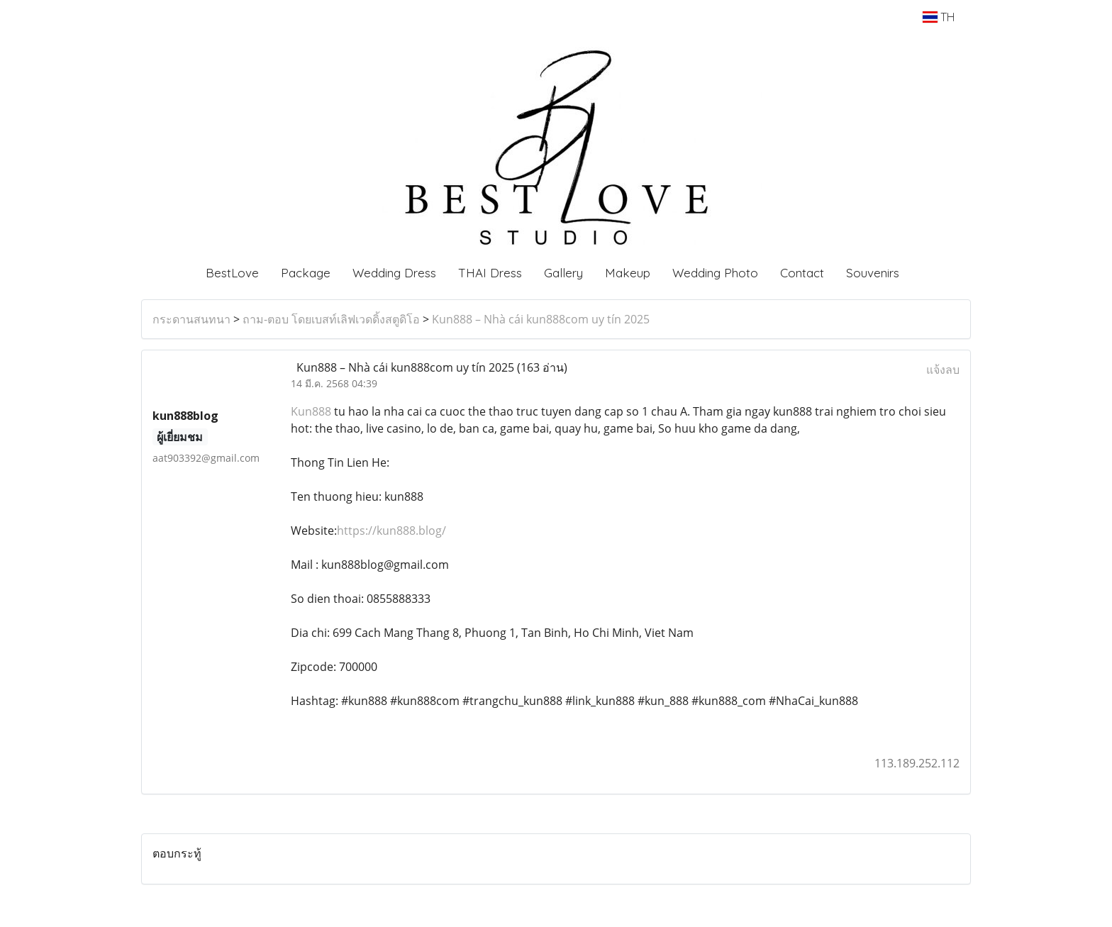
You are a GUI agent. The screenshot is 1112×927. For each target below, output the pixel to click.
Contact (802, 272)
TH (939, 17)
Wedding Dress (394, 272)
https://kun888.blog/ (391, 530)
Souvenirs (872, 272)
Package (305, 272)
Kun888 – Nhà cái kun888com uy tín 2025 (541, 319)
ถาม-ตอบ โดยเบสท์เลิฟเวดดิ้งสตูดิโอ (331, 319)
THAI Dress (490, 272)
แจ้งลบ (943, 369)
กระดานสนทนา (191, 319)
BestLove (232, 272)
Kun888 (311, 411)
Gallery (563, 272)
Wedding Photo (715, 272)
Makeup (627, 272)
